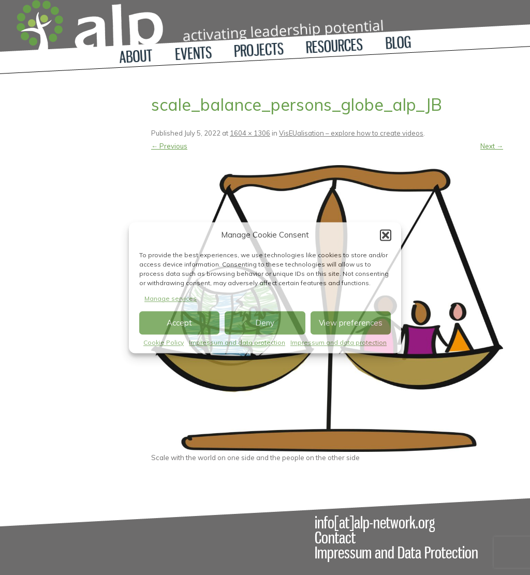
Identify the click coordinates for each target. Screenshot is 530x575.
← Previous (169, 146)
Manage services (170, 298)
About (136, 56)
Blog (398, 43)
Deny (264, 323)
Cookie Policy (163, 343)
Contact (335, 537)
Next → (491, 146)
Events (193, 53)
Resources (334, 46)
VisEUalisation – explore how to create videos (351, 133)
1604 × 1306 (250, 133)
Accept (179, 323)
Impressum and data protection (237, 343)
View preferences (350, 323)
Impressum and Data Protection (396, 552)
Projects (258, 50)
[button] (385, 235)
